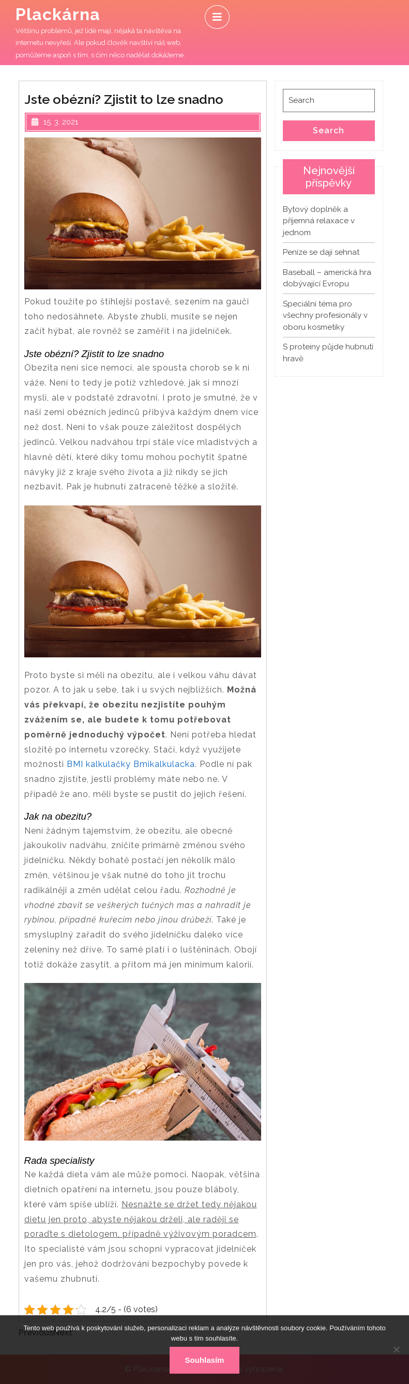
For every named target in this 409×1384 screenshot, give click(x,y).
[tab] (217, 17)
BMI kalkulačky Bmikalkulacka (131, 764)
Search (328, 130)
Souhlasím (204, 1360)
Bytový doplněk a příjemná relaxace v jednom (319, 221)
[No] (396, 1349)
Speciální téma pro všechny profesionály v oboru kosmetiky (325, 315)
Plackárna (58, 14)
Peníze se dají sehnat (321, 252)
